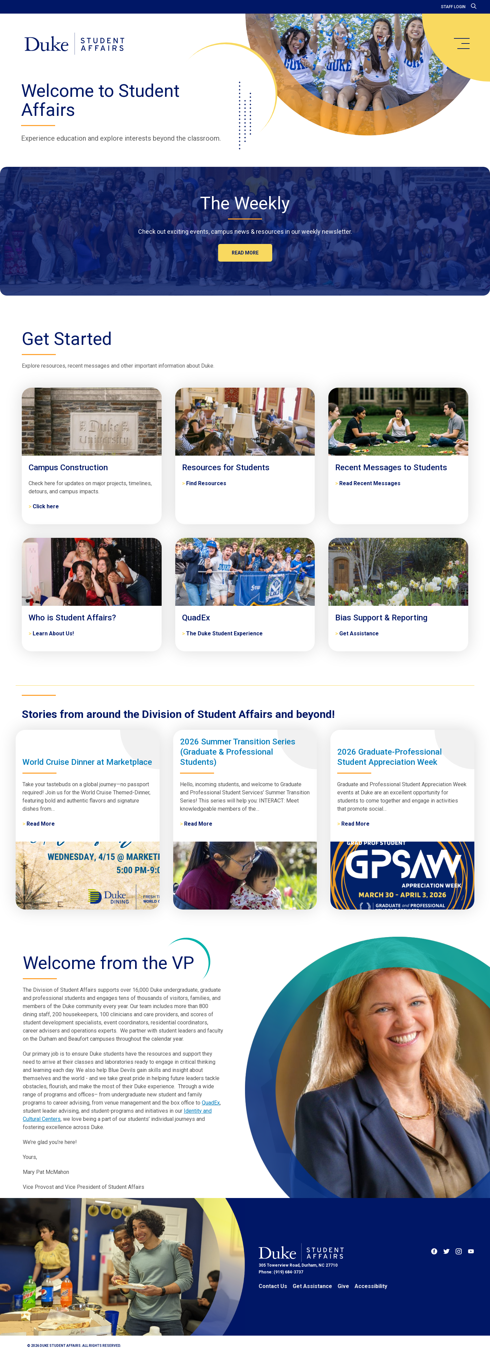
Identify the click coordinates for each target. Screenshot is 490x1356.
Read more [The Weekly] (245, 253)
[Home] (74, 44)
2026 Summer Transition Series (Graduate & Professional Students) (237, 752)
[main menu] (461, 43)
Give (343, 1286)
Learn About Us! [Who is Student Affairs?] (53, 633)
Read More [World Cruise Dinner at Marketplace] (41, 824)
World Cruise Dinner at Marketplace (87, 762)
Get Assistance (312, 1286)
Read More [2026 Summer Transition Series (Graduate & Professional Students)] (198, 824)
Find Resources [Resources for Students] (206, 483)
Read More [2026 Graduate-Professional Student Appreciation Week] (355, 824)
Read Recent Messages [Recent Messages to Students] (370, 483)
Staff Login (453, 6)
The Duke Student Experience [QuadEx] (224, 633)
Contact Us (273, 1286)
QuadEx (211, 1102)
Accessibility (371, 1286)
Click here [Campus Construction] (46, 506)
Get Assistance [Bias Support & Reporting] (359, 633)
